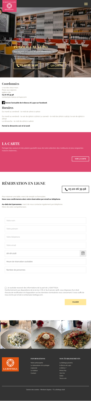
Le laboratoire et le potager (40, 366)
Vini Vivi (62, 373)
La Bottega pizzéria (66, 363)
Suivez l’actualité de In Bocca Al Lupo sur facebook (24, 103)
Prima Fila (62, 371)
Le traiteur (34, 371)
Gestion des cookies (32, 390)
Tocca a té (63, 378)
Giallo (61, 376)
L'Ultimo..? (62, 368)
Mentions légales (45, 390)
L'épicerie (34, 368)
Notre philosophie (37, 363)
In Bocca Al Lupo (65, 366)
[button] (7, 42)
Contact (33, 373)
